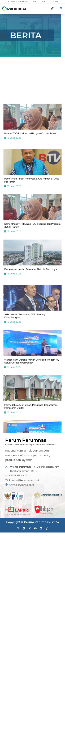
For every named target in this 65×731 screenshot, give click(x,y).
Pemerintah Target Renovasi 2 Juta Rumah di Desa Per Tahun (31, 239)
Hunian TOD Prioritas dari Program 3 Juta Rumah (30, 193)
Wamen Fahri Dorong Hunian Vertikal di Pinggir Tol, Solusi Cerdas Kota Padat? (31, 420)
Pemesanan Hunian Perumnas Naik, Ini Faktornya (30, 328)
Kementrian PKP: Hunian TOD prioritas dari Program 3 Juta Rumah (32, 285)
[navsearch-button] (61, 9)
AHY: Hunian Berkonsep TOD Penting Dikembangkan (24, 375)
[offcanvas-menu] (53, 8)
